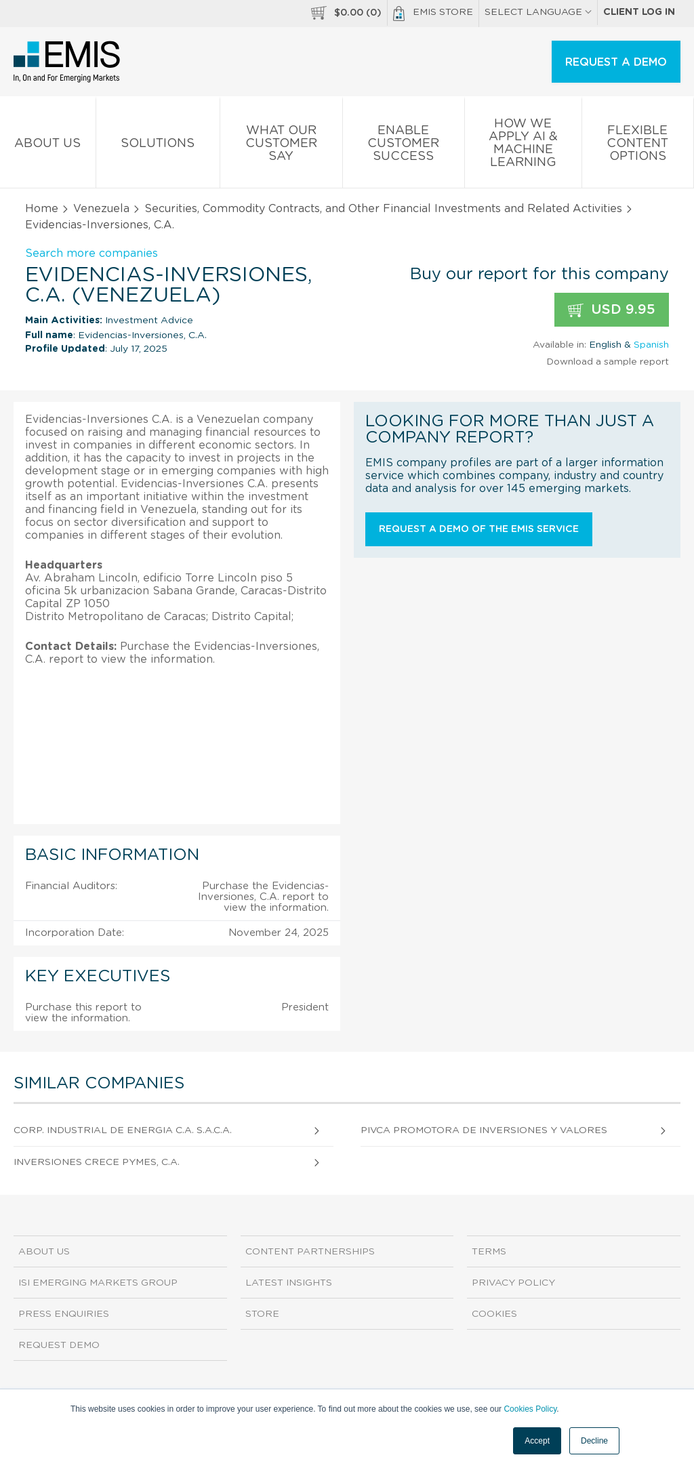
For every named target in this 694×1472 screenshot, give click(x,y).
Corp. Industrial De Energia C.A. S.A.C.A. (123, 1130)
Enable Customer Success (403, 146)
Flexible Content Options (638, 146)
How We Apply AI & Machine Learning (523, 145)
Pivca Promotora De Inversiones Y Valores (484, 1130)
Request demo (59, 1345)
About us (48, 146)
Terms (489, 1251)
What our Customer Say (281, 146)
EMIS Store (433, 13)
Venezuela (101, 208)
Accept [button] (537, 1441)
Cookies (494, 1314)
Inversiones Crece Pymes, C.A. (97, 1162)
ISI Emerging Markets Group (98, 1283)
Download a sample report (607, 362)
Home (41, 208)
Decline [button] (594, 1441)
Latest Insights (288, 1283)
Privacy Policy (513, 1283)
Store (262, 1314)
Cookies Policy (530, 1409)
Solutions (158, 146)
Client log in (639, 12)
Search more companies (91, 253)
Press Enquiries (63, 1314)
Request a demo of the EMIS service (479, 529)
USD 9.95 (611, 310)
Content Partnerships (310, 1251)
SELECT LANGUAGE (538, 12)
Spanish (651, 345)
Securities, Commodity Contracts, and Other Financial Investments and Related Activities (383, 208)
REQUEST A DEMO (616, 62)
